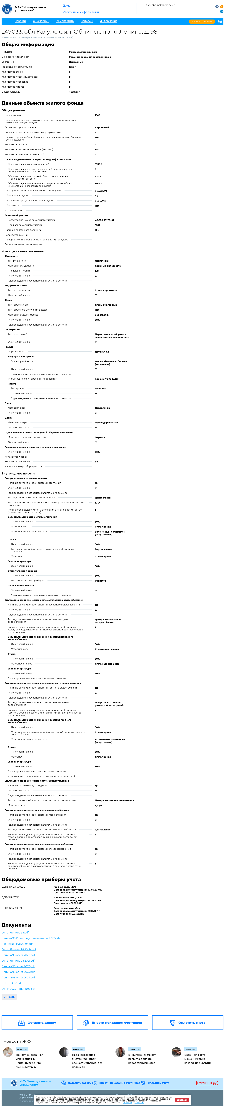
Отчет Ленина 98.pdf (15, 932)
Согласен (182, 1100)
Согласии (139, 1102)
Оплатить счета (158, 1083)
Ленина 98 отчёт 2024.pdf (18, 977)
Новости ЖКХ (17, 1041)
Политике (127, 1102)
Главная (5, 37)
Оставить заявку (79, 1083)
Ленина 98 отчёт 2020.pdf (18, 955)
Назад (11, 996)
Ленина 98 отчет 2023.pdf (18, 971)
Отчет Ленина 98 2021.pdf (18, 960)
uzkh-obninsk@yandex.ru (160, 5)
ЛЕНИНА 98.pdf (12, 983)
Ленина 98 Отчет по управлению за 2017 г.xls (31, 938)
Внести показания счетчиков (119, 1083)
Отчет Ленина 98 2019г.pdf (19, 949)
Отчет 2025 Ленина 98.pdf (18, 988)
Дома (67, 5)
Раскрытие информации (81, 12)
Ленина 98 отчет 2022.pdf (18, 966)
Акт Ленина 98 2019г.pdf (17, 943)
